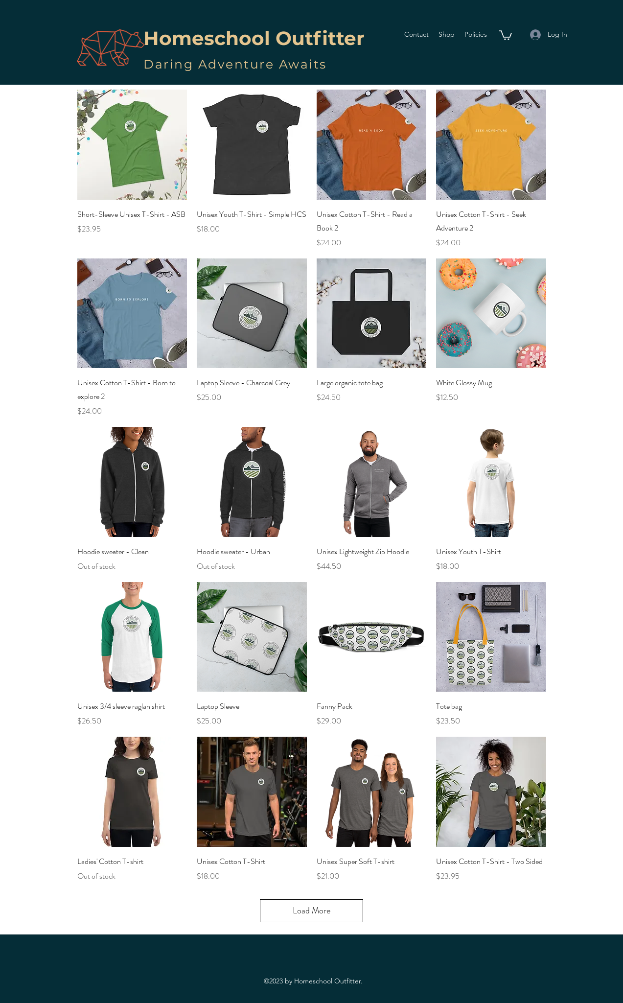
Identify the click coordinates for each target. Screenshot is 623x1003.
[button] (505, 34)
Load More (311, 910)
